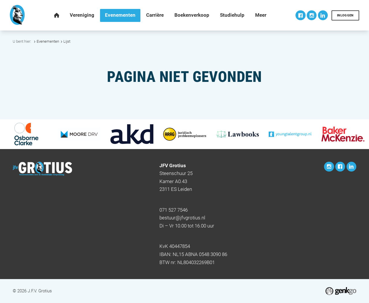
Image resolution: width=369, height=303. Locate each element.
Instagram (312, 15)
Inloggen (345, 15)
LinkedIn (323, 15)
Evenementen (48, 41)
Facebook (300, 15)
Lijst (66, 41)
